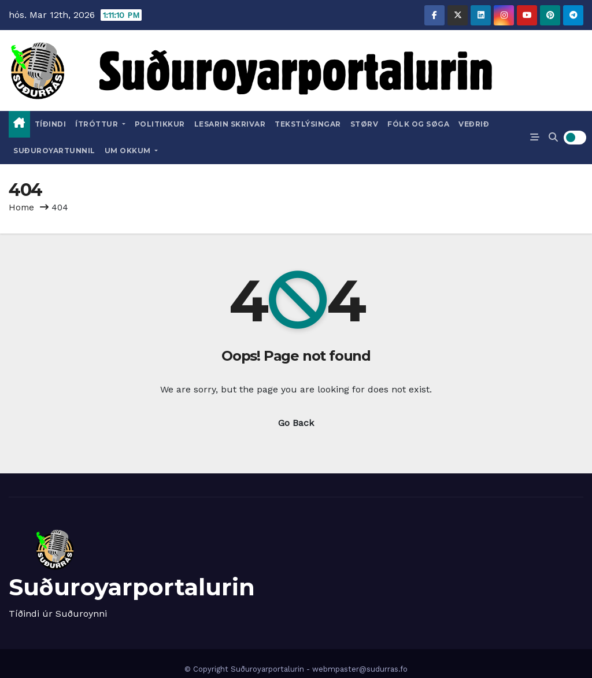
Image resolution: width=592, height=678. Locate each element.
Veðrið (473, 124)
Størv (364, 124)
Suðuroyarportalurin (132, 587)
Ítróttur (100, 124)
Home (21, 207)
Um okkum (131, 150)
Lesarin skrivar (230, 124)
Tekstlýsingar (308, 124)
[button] (553, 137)
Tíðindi (50, 124)
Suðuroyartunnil (54, 150)
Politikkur (160, 124)
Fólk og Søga (418, 124)
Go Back (296, 422)
